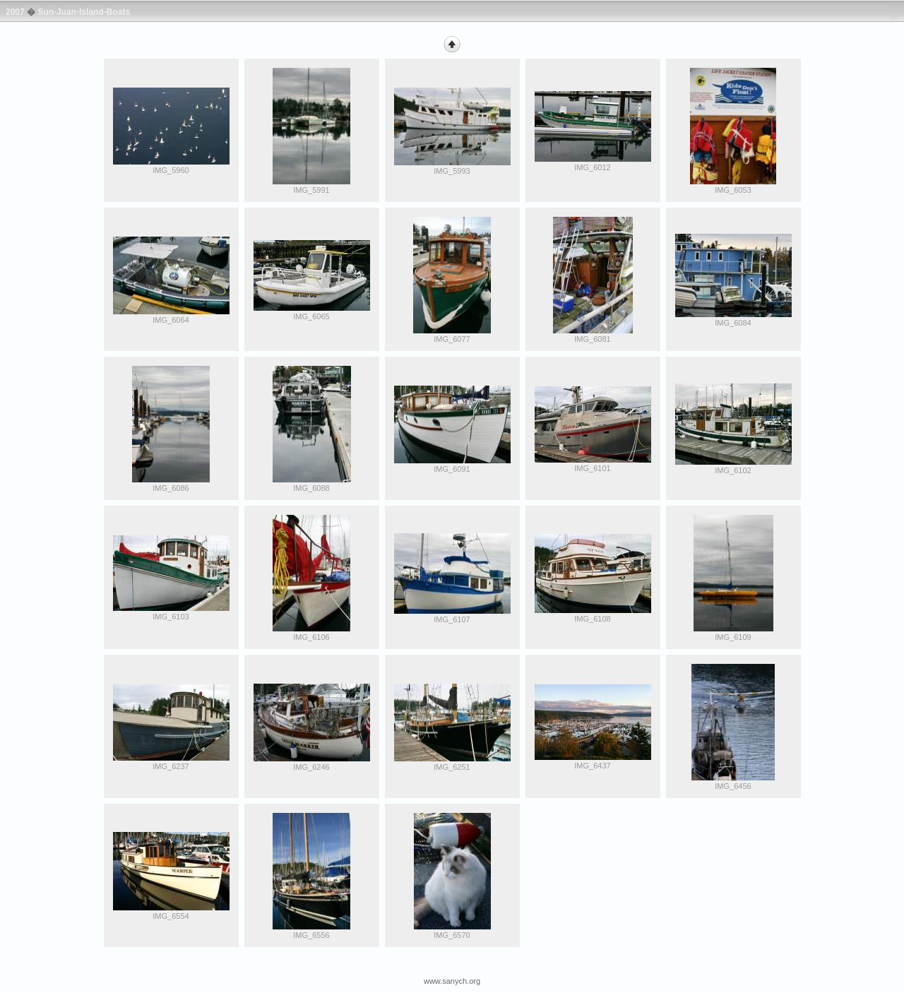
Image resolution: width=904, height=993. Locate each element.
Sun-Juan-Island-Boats (83, 12)
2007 (15, 12)
